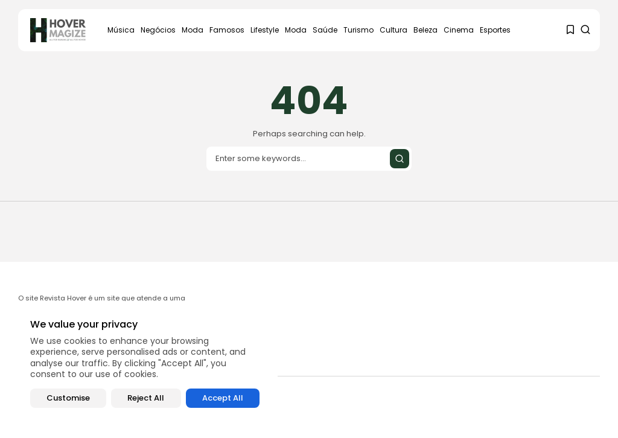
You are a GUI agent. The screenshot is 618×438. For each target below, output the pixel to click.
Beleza (425, 30)
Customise (68, 398)
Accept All (222, 398)
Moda (192, 30)
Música (121, 30)
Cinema (459, 30)
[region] (145, 363)
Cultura (393, 30)
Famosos (226, 30)
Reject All (145, 398)
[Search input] (309, 159)
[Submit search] (399, 158)
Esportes (495, 30)
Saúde (325, 30)
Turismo (358, 30)
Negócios (158, 30)
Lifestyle (264, 30)
